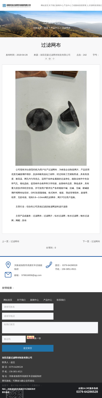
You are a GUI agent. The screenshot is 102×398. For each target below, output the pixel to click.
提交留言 (71, 330)
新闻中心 (34, 300)
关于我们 (21, 300)
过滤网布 (66, 28)
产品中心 (55, 28)
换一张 (34, 330)
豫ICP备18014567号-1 (21, 368)
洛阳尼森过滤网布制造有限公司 (55, 55)
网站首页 (8, 300)
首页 (46, 28)
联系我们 (61, 300)
